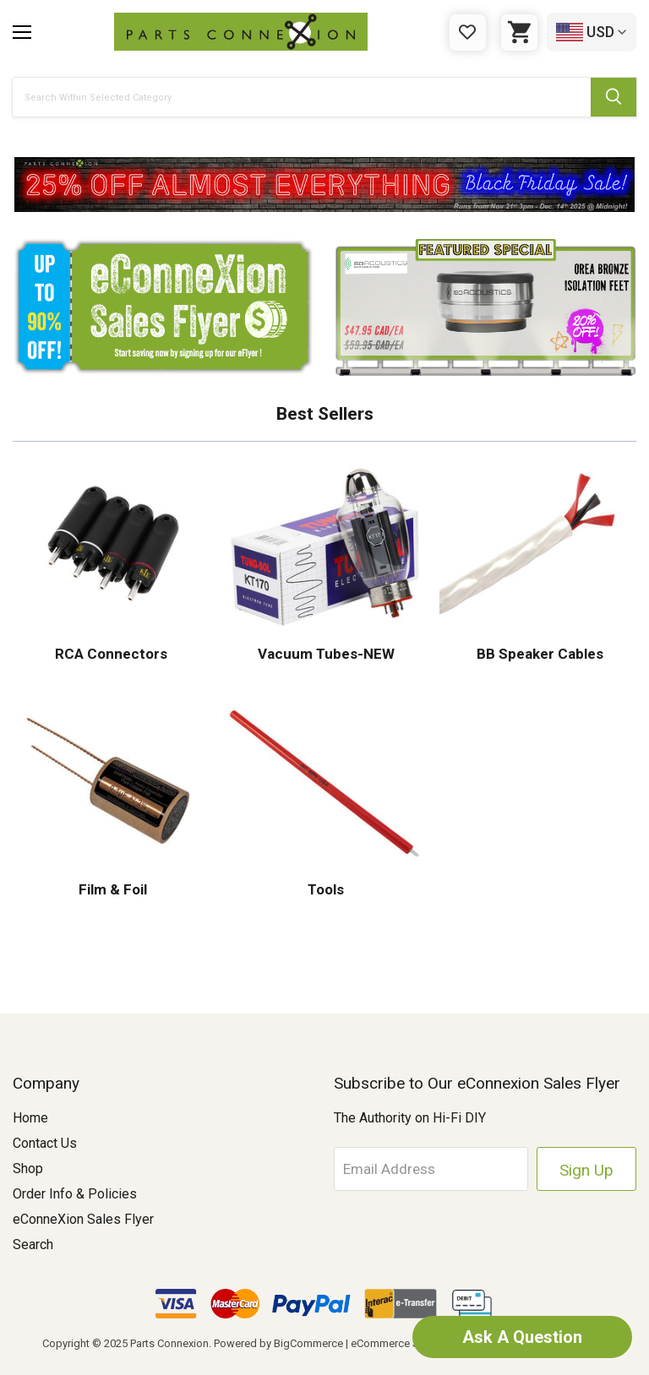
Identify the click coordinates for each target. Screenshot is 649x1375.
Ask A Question (522, 1337)
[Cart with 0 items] (519, 33)
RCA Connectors (111, 653)
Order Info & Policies (75, 1194)
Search (33, 1244)
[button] (324, 184)
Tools (324, 889)
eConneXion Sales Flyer (83, 1219)
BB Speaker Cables (538, 653)
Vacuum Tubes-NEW (324, 653)
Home (30, 1118)
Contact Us (45, 1143)
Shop (28, 1168)
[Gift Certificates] (468, 33)
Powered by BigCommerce (278, 1343)
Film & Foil (111, 889)
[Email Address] (431, 1169)
